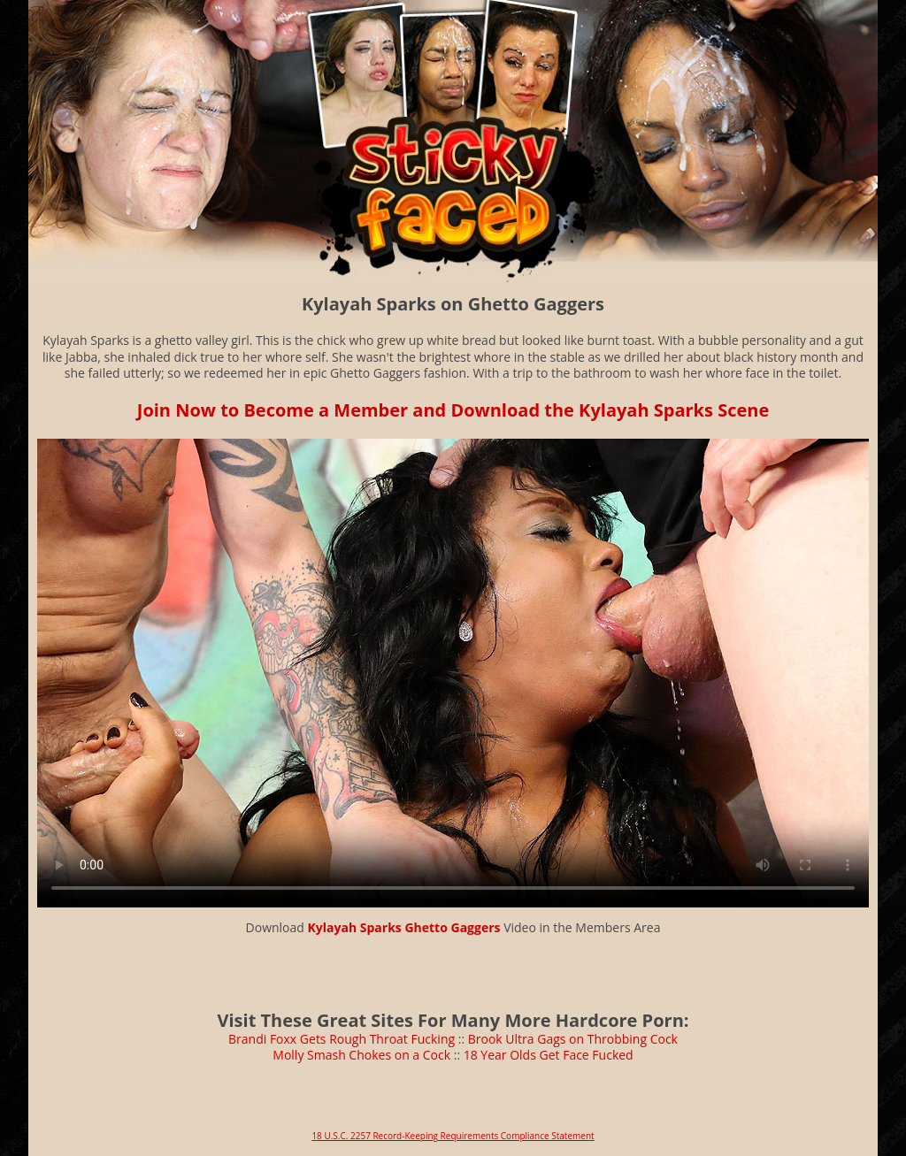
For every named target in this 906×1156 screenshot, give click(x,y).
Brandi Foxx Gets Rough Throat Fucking (341, 1038)
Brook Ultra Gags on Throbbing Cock (573, 1038)
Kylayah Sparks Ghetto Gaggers (404, 927)
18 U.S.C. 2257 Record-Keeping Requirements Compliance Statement (452, 1135)
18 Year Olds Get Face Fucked (548, 1054)
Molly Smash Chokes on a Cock (361, 1054)
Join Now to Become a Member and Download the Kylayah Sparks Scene (453, 410)
